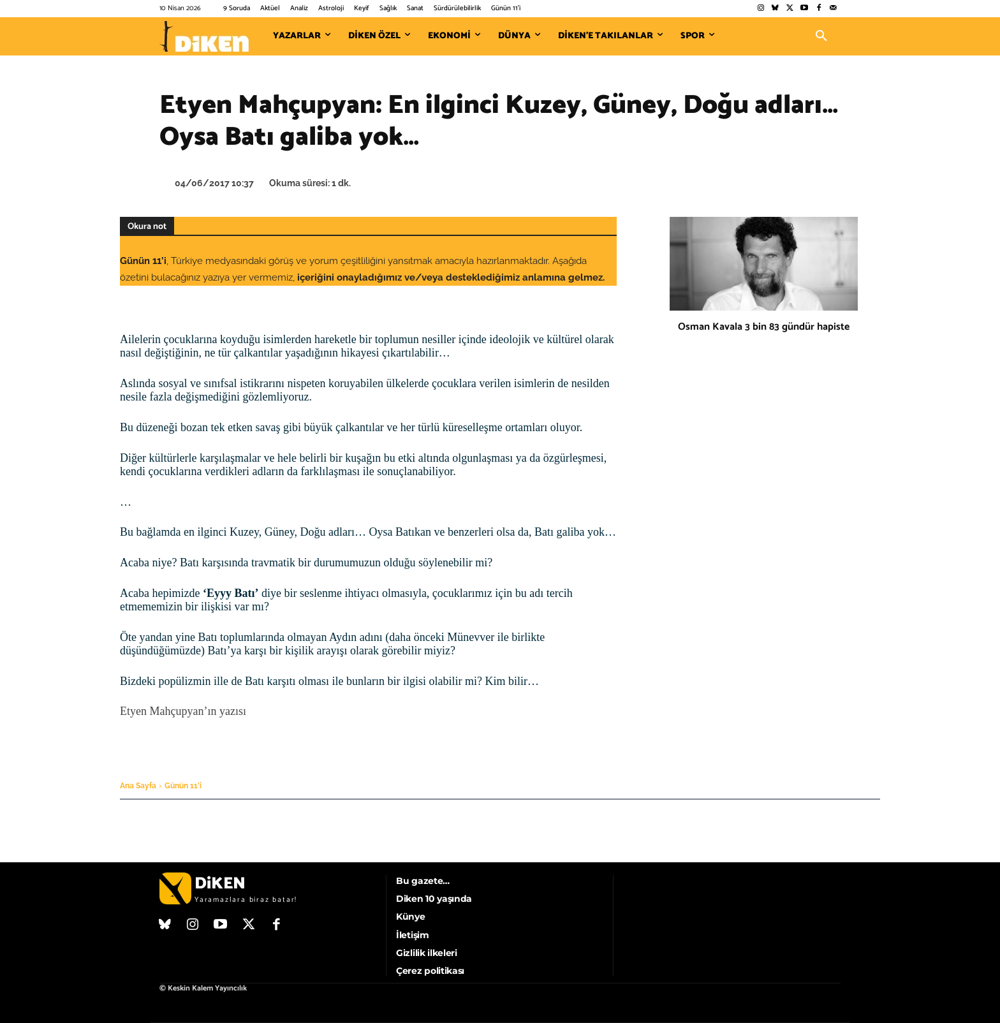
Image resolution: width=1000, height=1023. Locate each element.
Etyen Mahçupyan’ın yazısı (183, 711)
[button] (821, 36)
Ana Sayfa (138, 785)
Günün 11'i (183, 785)
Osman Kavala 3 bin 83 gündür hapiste (763, 326)
